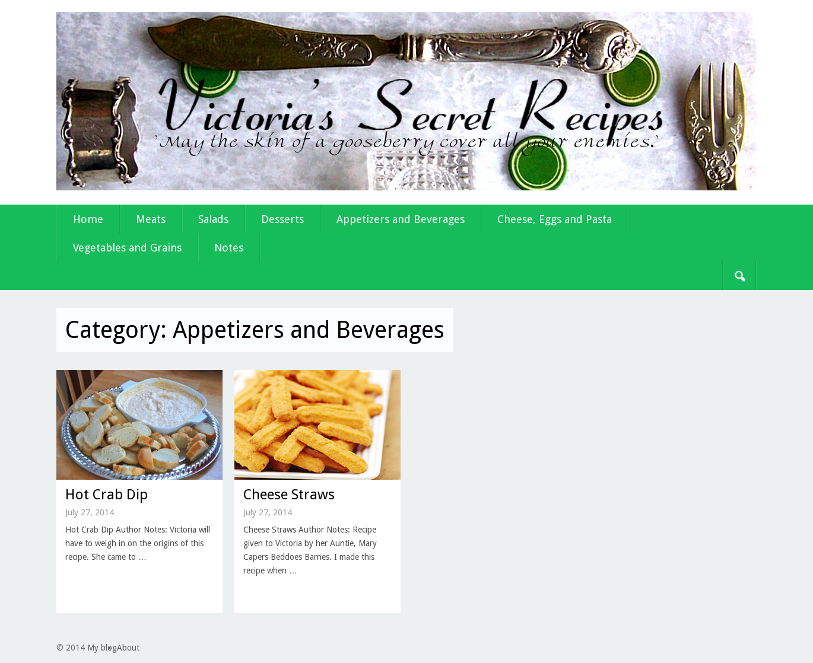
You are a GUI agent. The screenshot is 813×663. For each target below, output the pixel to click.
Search (739, 276)
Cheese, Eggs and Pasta (554, 219)
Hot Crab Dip (106, 494)
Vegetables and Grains (127, 247)
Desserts (282, 219)
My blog (102, 647)
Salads (213, 219)
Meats (151, 219)
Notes (228, 247)
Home (88, 219)
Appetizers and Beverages (400, 219)
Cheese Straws (289, 494)
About (128, 647)
